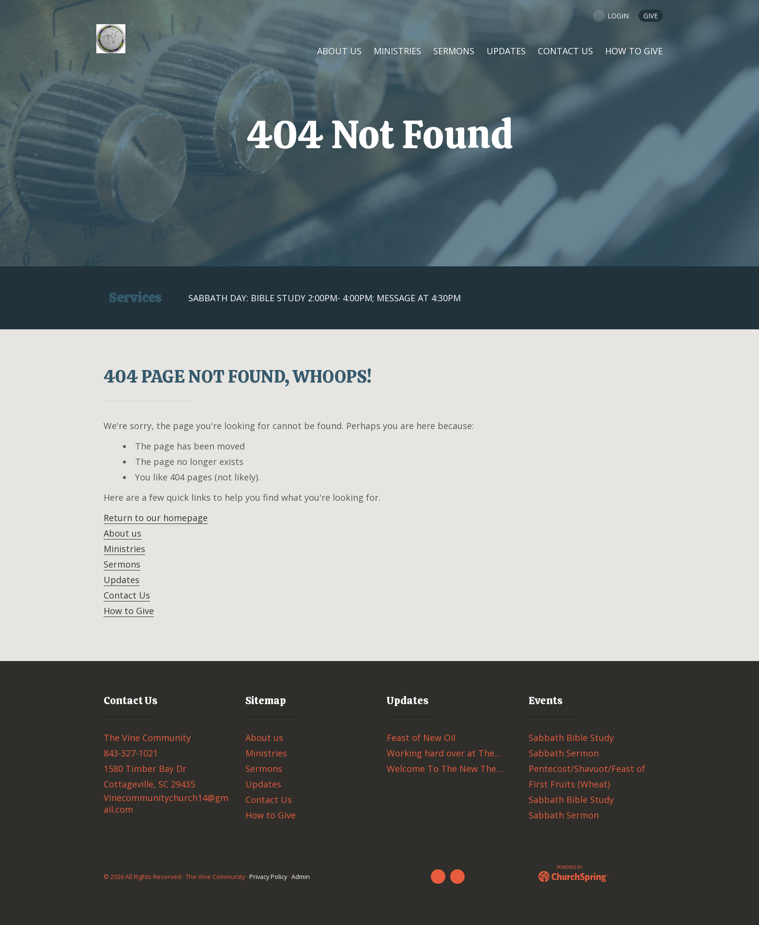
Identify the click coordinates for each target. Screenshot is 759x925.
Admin (300, 877)
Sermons (122, 564)
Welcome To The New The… (445, 768)
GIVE (650, 15)
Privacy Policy (268, 877)
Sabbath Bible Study (571, 737)
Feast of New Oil (421, 737)
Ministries (124, 549)
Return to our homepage (156, 518)
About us (122, 533)
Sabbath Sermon (564, 753)
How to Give (129, 611)
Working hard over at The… (444, 753)
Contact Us (127, 595)
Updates (121, 580)
